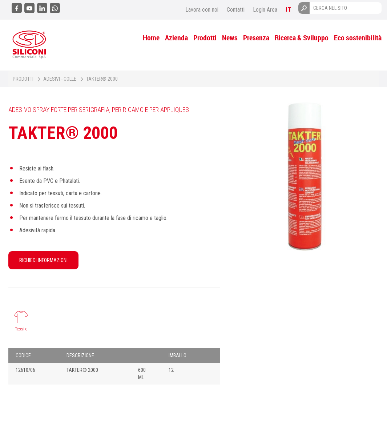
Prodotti (205, 38)
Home (151, 38)
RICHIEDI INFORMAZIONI (43, 260)
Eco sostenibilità (358, 38)
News (230, 38)
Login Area (265, 9)
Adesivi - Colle (59, 79)
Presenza (256, 38)
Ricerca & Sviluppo (301, 38)
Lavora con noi (201, 9)
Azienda (176, 38)
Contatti (236, 9)
